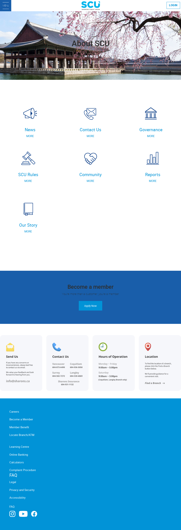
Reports (152, 174)
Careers (14, 411)
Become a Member (21, 419)
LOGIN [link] (173, 5)
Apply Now (90, 306)
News (30, 130)
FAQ (11, 506)
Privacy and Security (22, 490)
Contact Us (90, 130)
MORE (30, 136)
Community (90, 174)
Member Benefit (19, 427)
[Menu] (5, 5)
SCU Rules (28, 174)
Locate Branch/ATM (21, 435)
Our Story (28, 225)
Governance (150, 130)
